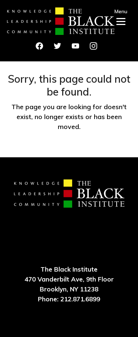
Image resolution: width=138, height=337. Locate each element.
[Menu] (121, 16)
